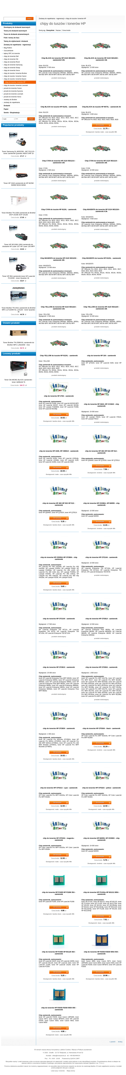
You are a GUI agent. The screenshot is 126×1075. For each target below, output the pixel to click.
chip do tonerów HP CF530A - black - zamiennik (101, 728)
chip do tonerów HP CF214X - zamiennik (59, 619)
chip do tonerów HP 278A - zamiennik (59, 396)
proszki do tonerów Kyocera (13, 91)
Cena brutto (66, 30)
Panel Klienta (32, 13)
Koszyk (109, 2)
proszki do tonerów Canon (13, 88)
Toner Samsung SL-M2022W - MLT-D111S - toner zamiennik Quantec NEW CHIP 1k (18, 152)
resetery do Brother (10, 99)
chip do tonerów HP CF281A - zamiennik (101, 619)
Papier (6, 109)
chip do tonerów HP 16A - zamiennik (101, 355)
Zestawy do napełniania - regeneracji (17, 45)
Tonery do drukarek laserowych (15, 31)
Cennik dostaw (17, 13)
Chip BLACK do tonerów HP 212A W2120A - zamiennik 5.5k (58, 59)
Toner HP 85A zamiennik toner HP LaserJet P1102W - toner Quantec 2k (18, 277)
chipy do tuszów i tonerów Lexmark (16, 85)
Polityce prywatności (85, 1049)
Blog (5, 13)
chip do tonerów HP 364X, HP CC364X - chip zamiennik (101, 405)
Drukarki (7, 106)
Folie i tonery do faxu (11, 38)
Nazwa (58, 30)
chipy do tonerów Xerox (12, 70)
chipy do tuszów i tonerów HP (15, 82)
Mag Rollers (8, 48)
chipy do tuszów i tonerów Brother (15, 73)
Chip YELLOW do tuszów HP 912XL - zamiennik (59, 355)
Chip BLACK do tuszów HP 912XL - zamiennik (59, 107)
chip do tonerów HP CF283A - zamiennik (101, 667)
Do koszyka (100, 125)
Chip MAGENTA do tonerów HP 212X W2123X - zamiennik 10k (58, 259)
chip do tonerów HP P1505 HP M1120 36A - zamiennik (59, 953)
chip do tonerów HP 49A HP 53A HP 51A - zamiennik (101, 452)
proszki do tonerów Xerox (12, 97)
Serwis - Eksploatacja (12, 113)
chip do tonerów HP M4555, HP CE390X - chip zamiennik (101, 839)
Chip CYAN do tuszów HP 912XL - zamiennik (58, 209)
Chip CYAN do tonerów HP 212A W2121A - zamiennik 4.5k (58, 162)
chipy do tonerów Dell (11, 56)
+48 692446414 (75, 1055)
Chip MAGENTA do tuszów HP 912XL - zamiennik (101, 258)
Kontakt (45, 13)
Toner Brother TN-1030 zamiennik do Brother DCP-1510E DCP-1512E (19, 214)
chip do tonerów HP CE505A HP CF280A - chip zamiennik (58, 558)
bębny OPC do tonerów (12, 53)
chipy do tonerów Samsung (13, 65)
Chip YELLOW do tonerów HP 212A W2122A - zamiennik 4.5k (59, 308)
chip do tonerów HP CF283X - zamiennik (59, 728)
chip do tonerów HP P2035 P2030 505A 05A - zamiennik (101, 953)
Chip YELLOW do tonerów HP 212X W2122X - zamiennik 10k (101, 308)
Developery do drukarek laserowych (17, 27)
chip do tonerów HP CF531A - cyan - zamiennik (58, 788)
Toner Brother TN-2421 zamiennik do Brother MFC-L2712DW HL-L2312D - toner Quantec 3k (19, 310)
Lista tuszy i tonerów (58, 1071)
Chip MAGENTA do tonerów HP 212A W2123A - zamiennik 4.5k (101, 210)
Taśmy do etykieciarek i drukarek (16, 41)
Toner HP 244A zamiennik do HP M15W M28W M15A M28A (18, 184)
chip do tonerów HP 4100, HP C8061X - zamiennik (58, 451)
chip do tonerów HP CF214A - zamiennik (101, 557)
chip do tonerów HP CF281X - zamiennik (59, 667)
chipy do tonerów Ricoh (12, 62)
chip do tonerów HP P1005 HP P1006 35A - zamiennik (58, 893)
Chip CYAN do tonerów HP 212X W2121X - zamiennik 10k (101, 162)
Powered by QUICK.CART (71, 1058)
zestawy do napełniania (12, 102)
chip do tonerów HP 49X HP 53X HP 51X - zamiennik (59, 504)
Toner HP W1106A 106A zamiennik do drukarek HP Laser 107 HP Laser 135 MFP (18, 245)
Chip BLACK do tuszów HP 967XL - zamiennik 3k (101, 107)
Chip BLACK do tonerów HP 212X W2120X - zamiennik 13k (101, 59)
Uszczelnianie (8, 51)
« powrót (112, 1042)
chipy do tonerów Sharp (12, 68)
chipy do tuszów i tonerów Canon (15, 76)
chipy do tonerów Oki (11, 59)
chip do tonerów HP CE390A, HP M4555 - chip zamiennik (101, 504)
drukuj (120, 1042)
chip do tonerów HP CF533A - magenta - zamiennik (59, 839)
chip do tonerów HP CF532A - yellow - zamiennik (101, 788)
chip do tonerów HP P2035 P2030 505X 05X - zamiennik (58, 1009)
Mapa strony (71, 1071)
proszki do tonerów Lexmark (13, 94)
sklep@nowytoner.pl (59, 1055)
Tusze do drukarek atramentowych (16, 34)
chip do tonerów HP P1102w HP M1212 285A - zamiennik (101, 893)
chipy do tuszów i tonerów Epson (15, 79)
